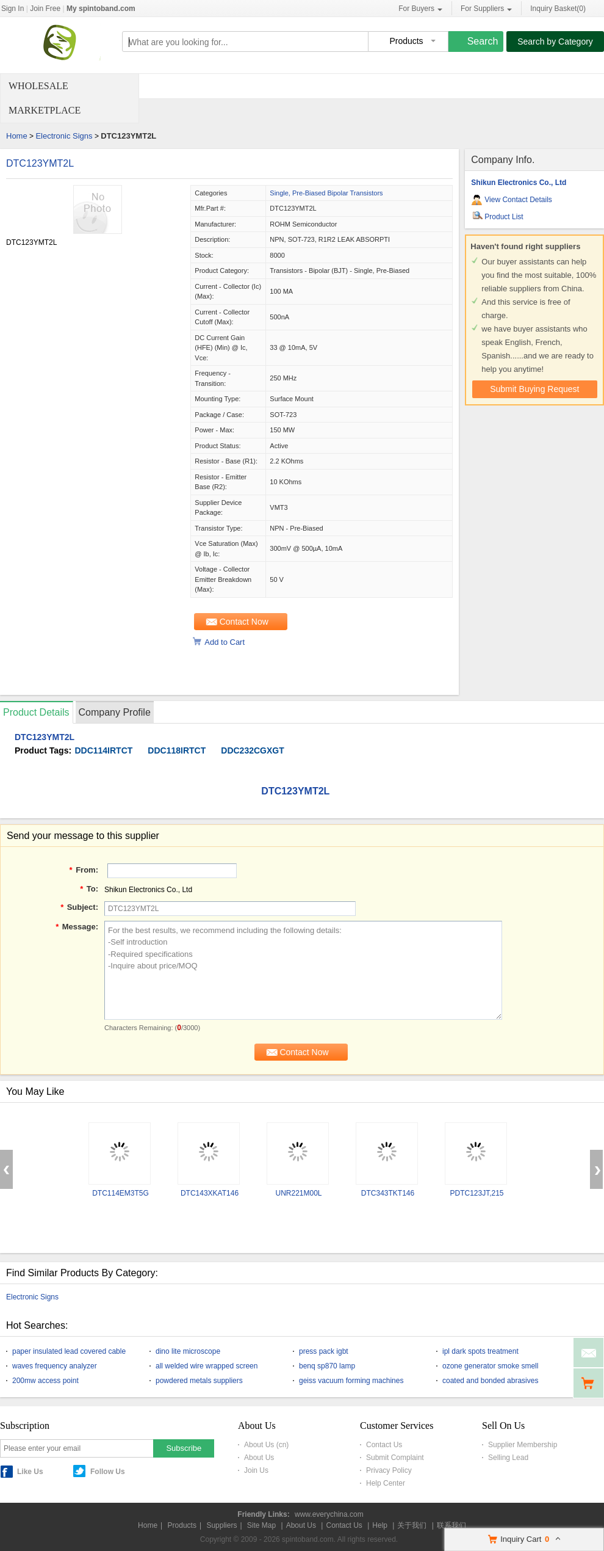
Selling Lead (508, 1457)
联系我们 (451, 1525)
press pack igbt (323, 1351)
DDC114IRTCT (103, 750)
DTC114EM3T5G (120, 1193)
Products (182, 1525)
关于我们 (411, 1525)
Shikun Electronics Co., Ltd (518, 182)
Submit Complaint (395, 1457)
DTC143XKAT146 (210, 1193)
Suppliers (221, 1525)
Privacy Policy (389, 1470)
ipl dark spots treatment (480, 1351)
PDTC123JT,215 (476, 1193)
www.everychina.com (329, 1514)
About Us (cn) (266, 1444)
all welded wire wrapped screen (206, 1366)
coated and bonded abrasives (490, 1380)
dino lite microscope (188, 1351)
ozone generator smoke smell (490, 1366)
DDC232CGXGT (252, 750)
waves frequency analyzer (54, 1366)
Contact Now (244, 622)
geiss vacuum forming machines (351, 1380)
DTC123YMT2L (40, 163)
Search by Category (555, 41)
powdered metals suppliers (199, 1380)
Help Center (385, 1483)
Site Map (261, 1525)
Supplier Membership (522, 1444)
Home (16, 135)
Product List (503, 216)
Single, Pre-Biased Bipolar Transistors (326, 193)
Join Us (256, 1470)
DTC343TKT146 (387, 1193)
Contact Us (384, 1444)
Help (379, 1525)
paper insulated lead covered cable (69, 1351)
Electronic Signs (63, 135)
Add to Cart (224, 642)
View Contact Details (518, 199)
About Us (259, 1457)
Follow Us (107, 1471)
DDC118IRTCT (177, 750)
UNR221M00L (298, 1193)
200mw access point (45, 1380)
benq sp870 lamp (327, 1366)
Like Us (30, 1471)
